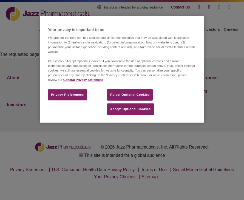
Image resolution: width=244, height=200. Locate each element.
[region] (122, 69)
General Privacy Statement (83, 79)
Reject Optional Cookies (130, 94)
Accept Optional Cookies (130, 109)
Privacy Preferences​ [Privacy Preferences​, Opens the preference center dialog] (67, 94)
